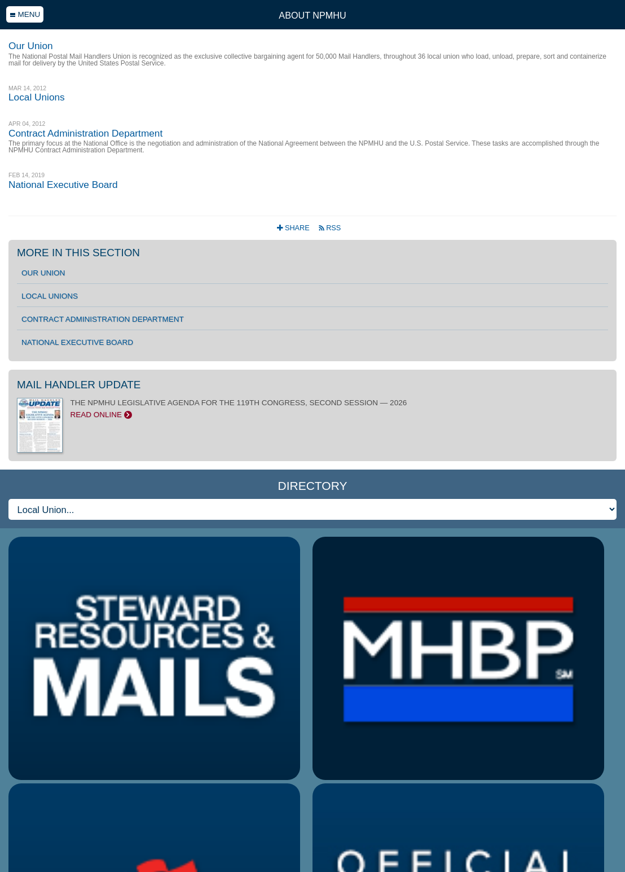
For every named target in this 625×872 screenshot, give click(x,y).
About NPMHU (312, 15)
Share (294, 228)
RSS (330, 228)
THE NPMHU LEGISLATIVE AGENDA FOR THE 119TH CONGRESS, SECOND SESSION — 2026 (312, 409)
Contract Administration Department (102, 319)
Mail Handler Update (78, 385)
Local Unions (49, 296)
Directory (312, 485)
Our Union (43, 273)
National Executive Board (77, 342)
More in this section (78, 252)
